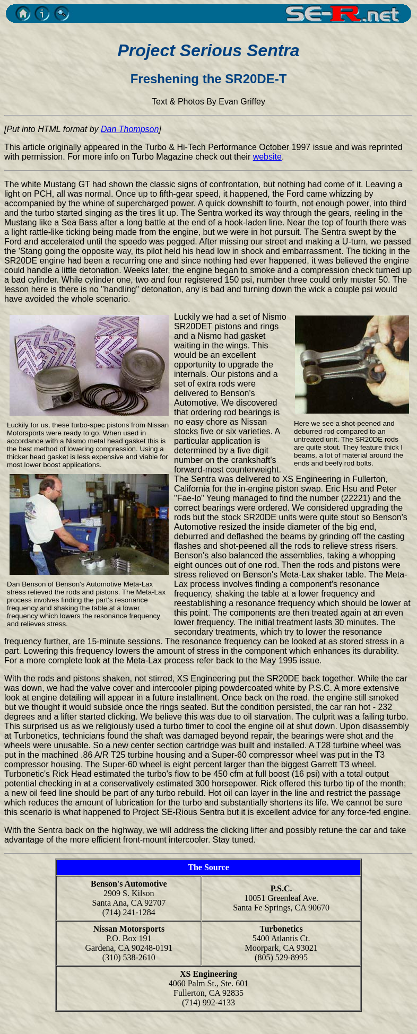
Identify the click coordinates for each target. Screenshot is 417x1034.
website (267, 156)
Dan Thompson (130, 129)
